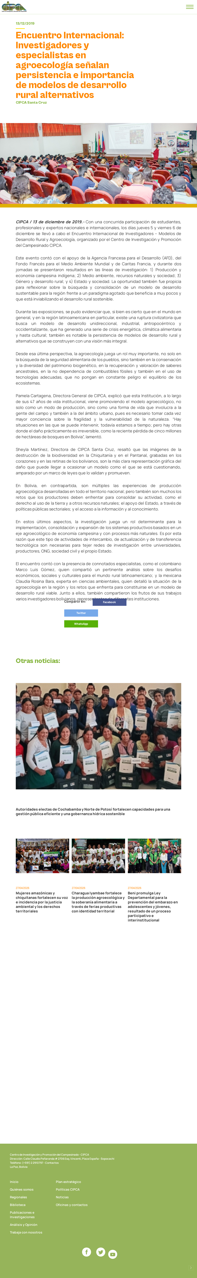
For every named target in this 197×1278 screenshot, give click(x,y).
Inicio (14, 1182)
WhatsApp (81, 624)
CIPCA (14, 7)
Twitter (81, 613)
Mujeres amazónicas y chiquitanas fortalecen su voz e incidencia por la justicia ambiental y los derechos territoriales (42, 902)
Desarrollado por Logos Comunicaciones (191, 1267)
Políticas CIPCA (68, 1189)
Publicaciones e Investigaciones (22, 1214)
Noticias (62, 1197)
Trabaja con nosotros (26, 1232)
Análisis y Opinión (23, 1224)
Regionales (18, 1197)
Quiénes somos (22, 1189)
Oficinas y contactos (72, 1205)
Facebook (109, 602)
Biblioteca (17, 1205)
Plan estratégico (68, 1182)
